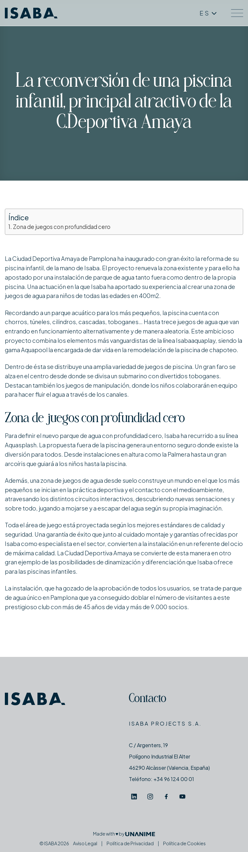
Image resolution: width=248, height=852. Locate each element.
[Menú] (237, 13)
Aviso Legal (85, 843)
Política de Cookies (184, 843)
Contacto (147, 699)
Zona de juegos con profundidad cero (61, 226)
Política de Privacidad (130, 843)
